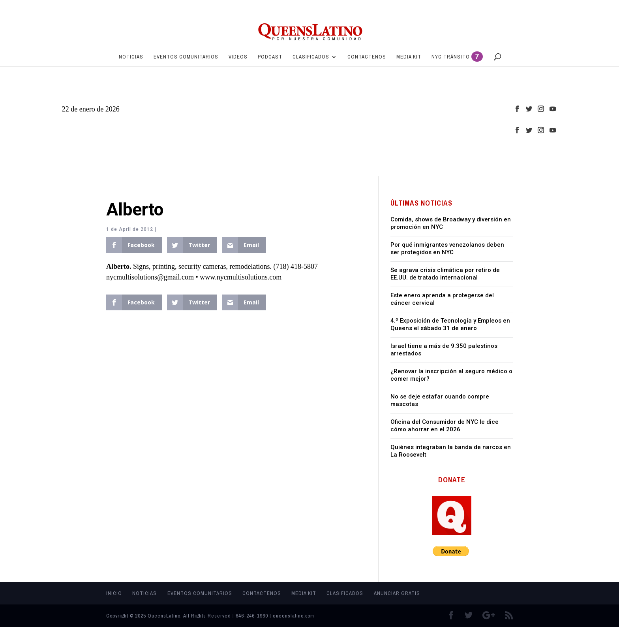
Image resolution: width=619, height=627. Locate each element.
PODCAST (270, 57)
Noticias (131, 57)
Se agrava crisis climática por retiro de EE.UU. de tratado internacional (445, 273)
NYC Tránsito (456, 58)
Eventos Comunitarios (186, 57)
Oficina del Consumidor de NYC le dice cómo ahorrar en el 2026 (444, 425)
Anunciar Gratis (397, 593)
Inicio (114, 593)
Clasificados (311, 57)
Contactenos (366, 57)
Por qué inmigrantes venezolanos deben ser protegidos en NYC (447, 248)
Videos (238, 57)
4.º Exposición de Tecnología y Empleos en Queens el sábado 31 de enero (450, 324)
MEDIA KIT (408, 57)
